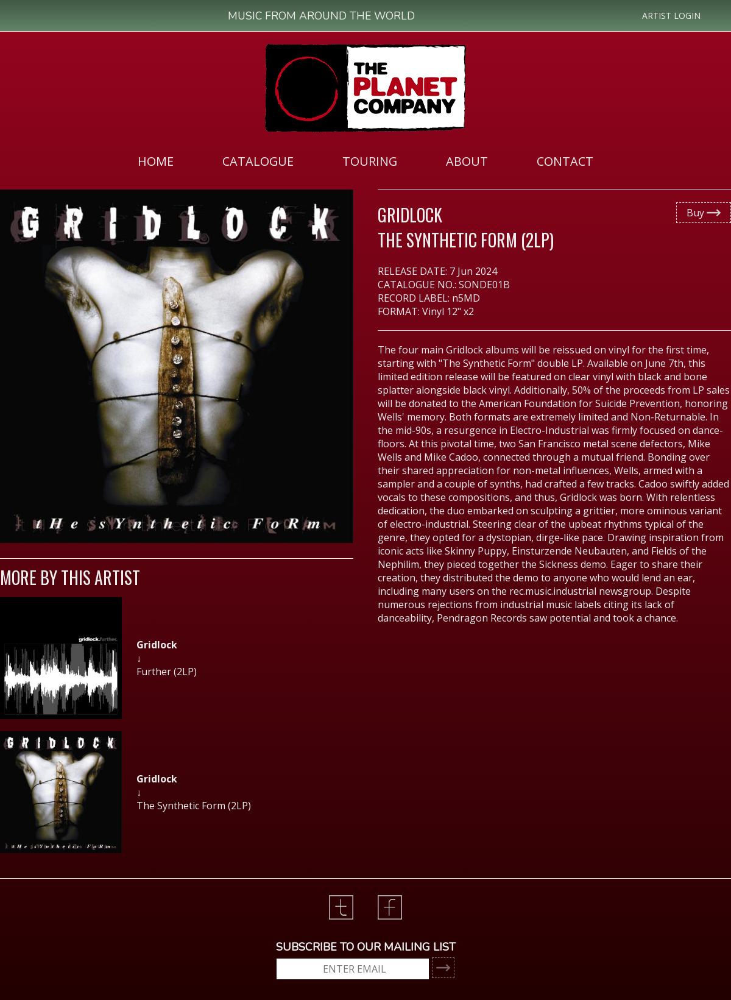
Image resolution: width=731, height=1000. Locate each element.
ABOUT (467, 161)
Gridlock (410, 214)
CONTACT (565, 161)
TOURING (369, 161)
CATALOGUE (258, 161)
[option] (176, 664)
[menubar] (365, 160)
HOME (156, 161)
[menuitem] (155, 160)
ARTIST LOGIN (671, 15)
